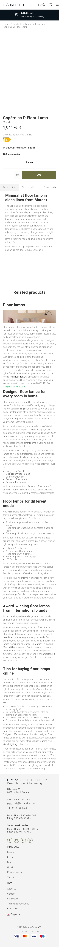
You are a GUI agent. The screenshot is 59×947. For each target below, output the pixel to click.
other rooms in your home (37, 443)
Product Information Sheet (19, 147)
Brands (10, 862)
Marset (38, 644)
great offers (13, 734)
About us (11, 888)
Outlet (10, 867)
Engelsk (13, 914)
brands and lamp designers (16, 637)
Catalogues (13, 898)
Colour (29, 162)
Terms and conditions (18, 903)
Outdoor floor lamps (16, 482)
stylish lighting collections (15, 744)
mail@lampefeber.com (24, 803)
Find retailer (13, 908)
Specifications (29, 187)
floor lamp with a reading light (32, 578)
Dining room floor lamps (18, 474)
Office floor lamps (15, 476)
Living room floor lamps (18, 471)
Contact (11, 894)
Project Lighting (14, 872)
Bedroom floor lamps (16, 479)
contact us (44, 755)
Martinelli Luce (10, 647)
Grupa (45, 644)
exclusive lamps (39, 741)
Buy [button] (39, 175)
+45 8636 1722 (19, 808)
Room (10, 857)
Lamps (10, 852)
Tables (10, 877)
